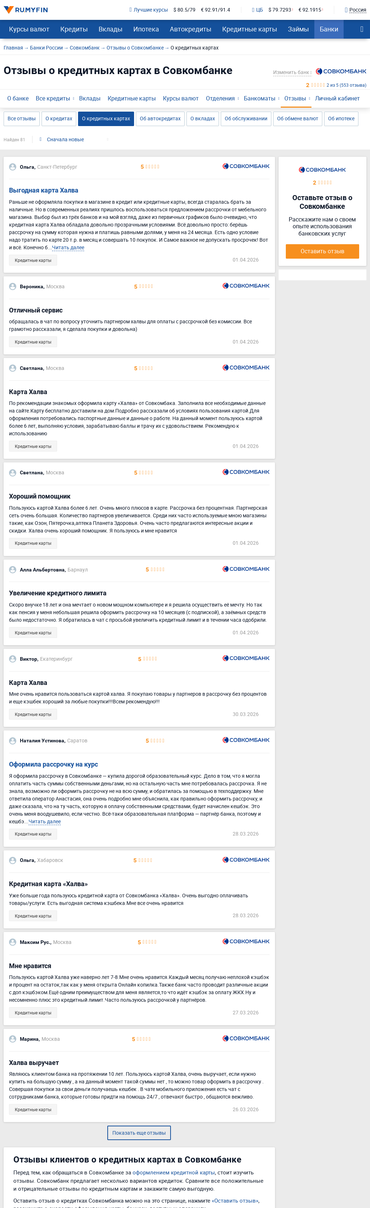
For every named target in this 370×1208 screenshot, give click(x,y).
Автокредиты (190, 29)
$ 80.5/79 (184, 10)
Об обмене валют (297, 118)
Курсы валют (29, 29)
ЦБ (257, 10)
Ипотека (146, 29)
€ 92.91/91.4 (215, 10)
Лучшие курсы (149, 10)
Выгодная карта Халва (43, 190)
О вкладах (202, 118)
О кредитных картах (106, 118)
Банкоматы (259, 98)
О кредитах (59, 118)
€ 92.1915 (309, 10)
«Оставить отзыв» (235, 1200)
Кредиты (74, 29)
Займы (298, 29)
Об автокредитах (160, 118)
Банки (329, 29)
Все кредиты (53, 98)
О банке (18, 98)
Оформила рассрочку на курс (53, 764)
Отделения (220, 98)
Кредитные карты (249, 29)
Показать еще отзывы (139, 1132)
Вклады (110, 29)
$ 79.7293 (279, 10)
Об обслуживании (246, 118)
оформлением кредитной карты (174, 1172)
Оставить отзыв (322, 251)
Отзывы (295, 98)
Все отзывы (22, 118)
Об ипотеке (341, 118)
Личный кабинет (337, 98)
